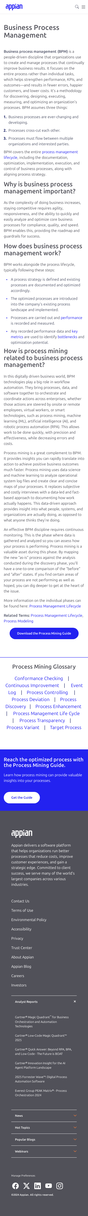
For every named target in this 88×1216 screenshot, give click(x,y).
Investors (19, 985)
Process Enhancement (58, 706)
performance (71, 318)
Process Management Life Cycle (46, 713)
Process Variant (23, 727)
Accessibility (21, 929)
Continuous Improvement (32, 685)
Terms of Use (22, 910)
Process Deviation (31, 699)
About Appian (22, 957)
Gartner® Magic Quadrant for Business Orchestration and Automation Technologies (42, 1021)
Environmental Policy (28, 920)
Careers (17, 976)
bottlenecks (67, 337)
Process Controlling (47, 692)
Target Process (65, 727)
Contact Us (20, 901)
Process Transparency (42, 720)
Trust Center (21, 948)
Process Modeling (18, 621)
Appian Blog (21, 966)
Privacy (17, 938)
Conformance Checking (39, 678)
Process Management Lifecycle (55, 606)
